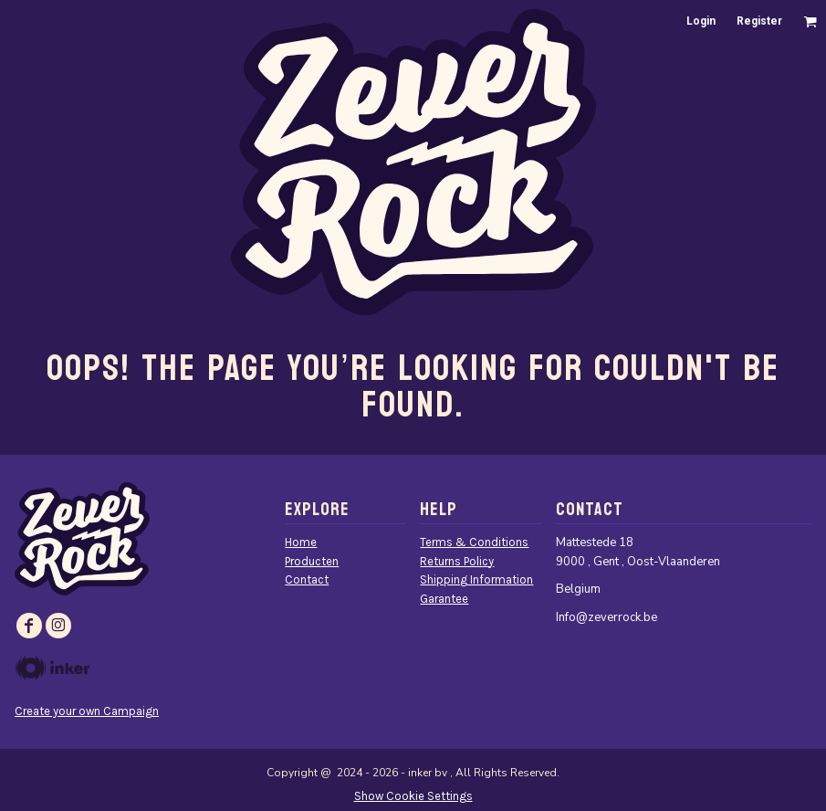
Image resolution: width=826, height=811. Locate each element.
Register (759, 21)
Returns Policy (457, 561)
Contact (307, 579)
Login (701, 21)
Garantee (444, 599)
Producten (312, 561)
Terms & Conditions (474, 542)
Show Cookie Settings (413, 796)
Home (301, 542)
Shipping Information (476, 579)
